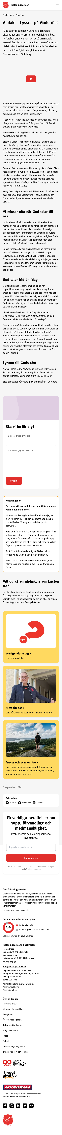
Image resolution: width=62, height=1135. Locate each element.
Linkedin (38, 802)
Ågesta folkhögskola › (13, 1020)
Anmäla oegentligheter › (14, 1046)
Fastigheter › (8, 1014)
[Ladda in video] (31, 79)
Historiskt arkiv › (10, 1004)
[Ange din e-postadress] (31, 847)
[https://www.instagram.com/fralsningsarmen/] (11, 1105)
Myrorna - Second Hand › (14, 1009)
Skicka (14, 480)
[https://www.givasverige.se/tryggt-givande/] (10, 1075)
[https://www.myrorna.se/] (17, 1087)
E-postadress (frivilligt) (19, 436)
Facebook (24, 802)
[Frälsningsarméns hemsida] (6, 5)
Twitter (11, 802)
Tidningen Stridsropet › (13, 1025)
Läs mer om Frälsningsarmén (16, 910)
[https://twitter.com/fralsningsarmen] (25, 1105)
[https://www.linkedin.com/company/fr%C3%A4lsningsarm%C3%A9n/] (18, 1105)
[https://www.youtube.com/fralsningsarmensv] (31, 1105)
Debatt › (6, 1041)
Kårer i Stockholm (11, 987)
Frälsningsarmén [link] (20, 4)
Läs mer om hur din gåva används (18, 936)
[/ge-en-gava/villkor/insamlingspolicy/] (14, 1063)
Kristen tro (7, 15)
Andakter (20, 15)
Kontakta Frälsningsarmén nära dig (18, 984)
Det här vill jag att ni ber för (21, 450)
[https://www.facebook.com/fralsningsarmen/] (5, 1105)
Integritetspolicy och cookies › (16, 1052)
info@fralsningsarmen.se (14, 966)
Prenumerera (31, 857)
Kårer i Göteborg (10, 990)
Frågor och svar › (10, 1030)
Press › (6, 1036)
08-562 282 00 (9, 962)
